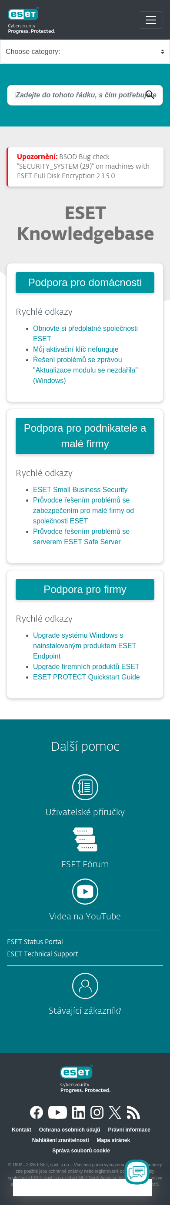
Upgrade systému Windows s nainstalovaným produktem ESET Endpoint (84, 646)
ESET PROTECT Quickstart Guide (86, 677)
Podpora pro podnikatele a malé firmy (85, 435)
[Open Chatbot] (136, 1171)
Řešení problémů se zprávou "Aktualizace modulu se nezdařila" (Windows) (85, 370)
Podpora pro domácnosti (85, 282)
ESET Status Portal (35, 942)
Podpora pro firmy (85, 589)
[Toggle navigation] (151, 20)
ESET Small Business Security (80, 489)
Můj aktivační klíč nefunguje (76, 349)
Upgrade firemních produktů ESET (86, 666)
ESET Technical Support (42, 954)
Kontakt (21, 1130)
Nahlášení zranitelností (60, 1140)
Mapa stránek (113, 1140)
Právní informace (129, 1130)
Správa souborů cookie (81, 1151)
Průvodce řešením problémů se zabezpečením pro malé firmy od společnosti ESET (83, 510)
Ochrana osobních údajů (69, 1130)
